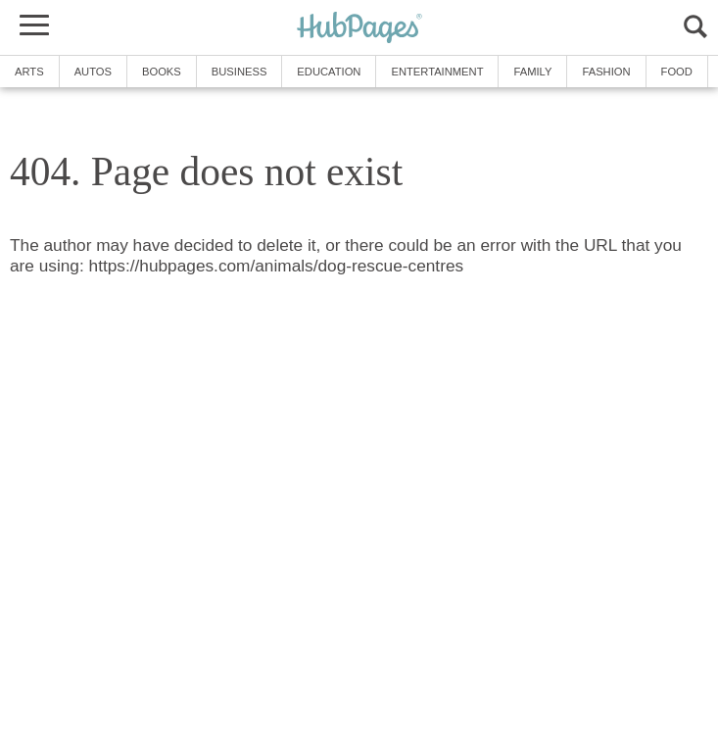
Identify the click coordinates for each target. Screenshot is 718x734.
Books (161, 71)
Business (239, 71)
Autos (93, 71)
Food (677, 71)
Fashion (606, 71)
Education (328, 71)
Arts (29, 71)
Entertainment (437, 71)
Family (532, 71)
